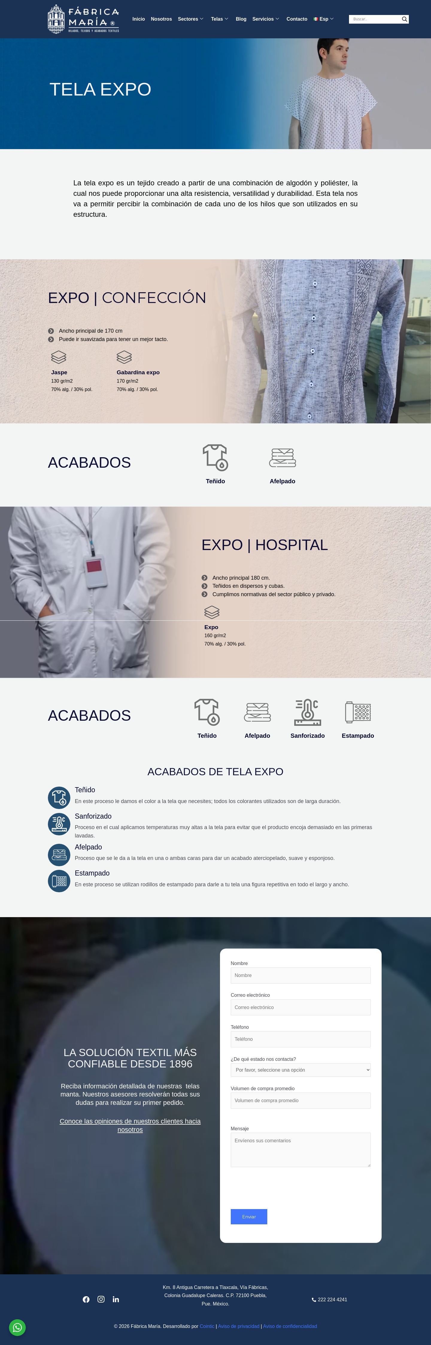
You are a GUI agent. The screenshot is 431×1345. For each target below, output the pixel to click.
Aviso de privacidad (238, 1326)
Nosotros (161, 19)
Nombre (301, 972)
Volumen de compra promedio (301, 1097)
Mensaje (301, 1148)
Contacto (297, 19)
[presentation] (276, 1197)
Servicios (265, 19)
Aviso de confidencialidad (290, 1326)
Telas (219, 19)
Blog (241, 19)
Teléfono (301, 1036)
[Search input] (376, 19)
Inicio (139, 19)
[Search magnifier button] (404, 19)
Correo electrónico (301, 1004)
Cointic (207, 1326)
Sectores (191, 19)
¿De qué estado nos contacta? (301, 1067)
